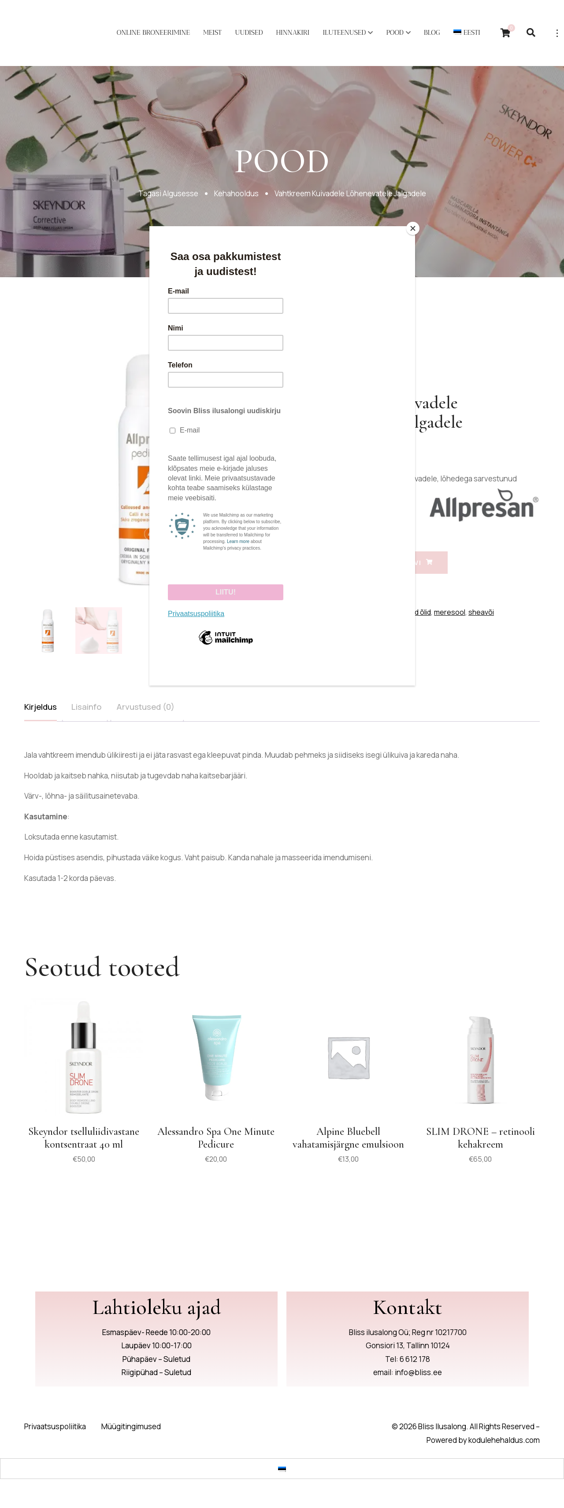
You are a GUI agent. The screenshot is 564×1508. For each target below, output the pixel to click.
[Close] (412, 228)
